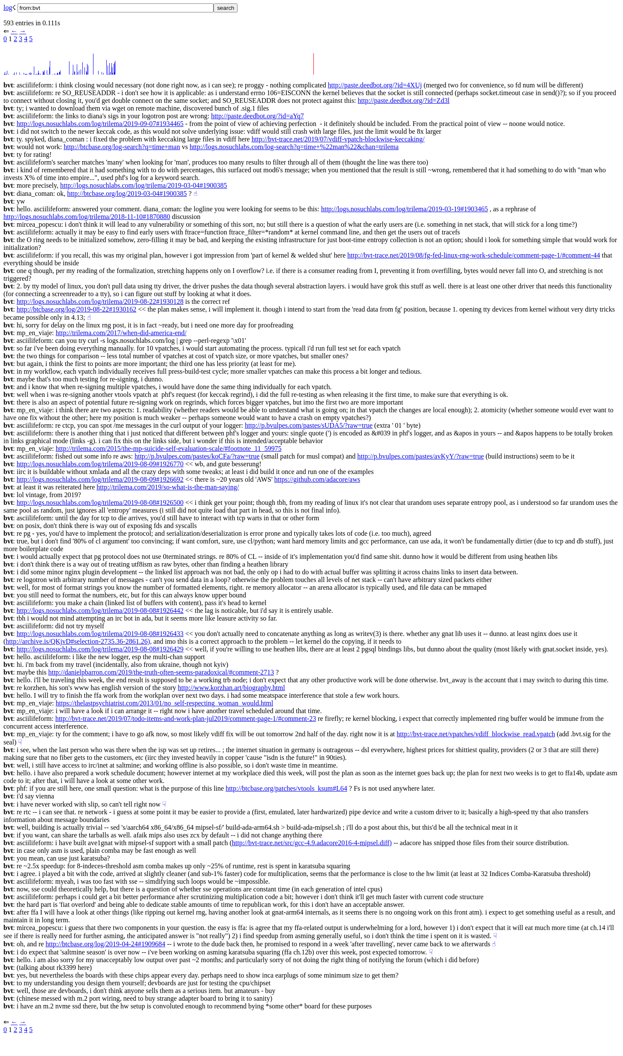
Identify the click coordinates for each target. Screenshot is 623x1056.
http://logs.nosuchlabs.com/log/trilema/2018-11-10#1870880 (86, 216)
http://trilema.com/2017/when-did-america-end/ (121, 332)
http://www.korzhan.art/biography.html (231, 687)
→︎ (22, 31)
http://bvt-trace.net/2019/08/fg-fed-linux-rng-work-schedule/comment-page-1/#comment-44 (473, 255)
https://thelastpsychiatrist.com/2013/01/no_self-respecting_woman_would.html (164, 703)
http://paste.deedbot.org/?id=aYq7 (257, 116)
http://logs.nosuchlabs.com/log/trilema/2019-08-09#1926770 (100, 464)
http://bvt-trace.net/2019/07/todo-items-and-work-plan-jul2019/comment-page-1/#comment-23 (185, 718)
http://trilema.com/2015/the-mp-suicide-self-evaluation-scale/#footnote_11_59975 (169, 448)
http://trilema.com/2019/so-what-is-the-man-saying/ (167, 487)
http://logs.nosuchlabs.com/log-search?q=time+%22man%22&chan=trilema (294, 146)
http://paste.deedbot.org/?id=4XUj (375, 85)
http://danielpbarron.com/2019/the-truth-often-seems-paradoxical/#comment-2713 (161, 672)
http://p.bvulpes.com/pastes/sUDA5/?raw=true (309, 425)
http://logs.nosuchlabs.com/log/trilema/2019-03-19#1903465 (404, 209)
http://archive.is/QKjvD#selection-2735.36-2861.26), (78, 641)
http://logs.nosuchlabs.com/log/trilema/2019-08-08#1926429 (100, 649)
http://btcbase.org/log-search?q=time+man (121, 146)
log (7, 7)
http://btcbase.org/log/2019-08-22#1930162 (76, 309)
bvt (8, 85)
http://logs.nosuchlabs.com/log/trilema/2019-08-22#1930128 (100, 301)
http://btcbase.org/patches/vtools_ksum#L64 (286, 788)
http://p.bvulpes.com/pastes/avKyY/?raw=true (420, 456)
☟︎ (20, 742)
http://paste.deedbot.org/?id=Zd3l (403, 100)
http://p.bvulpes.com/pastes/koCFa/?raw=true (197, 456)
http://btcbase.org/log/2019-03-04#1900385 (127, 193)
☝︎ (195, 193)
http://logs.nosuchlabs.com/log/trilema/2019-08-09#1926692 (100, 479)
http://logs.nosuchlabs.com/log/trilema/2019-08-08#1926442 (100, 610)
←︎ (14, 31)
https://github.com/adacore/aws (317, 479)
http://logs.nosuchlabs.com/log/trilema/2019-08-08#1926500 (100, 502)
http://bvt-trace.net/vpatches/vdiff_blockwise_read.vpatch (476, 734)
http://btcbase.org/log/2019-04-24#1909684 (105, 944)
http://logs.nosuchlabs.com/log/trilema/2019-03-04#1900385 (143, 185)
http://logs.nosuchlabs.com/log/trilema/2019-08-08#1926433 (100, 633)
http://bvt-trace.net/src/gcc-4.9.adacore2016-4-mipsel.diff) (312, 842)
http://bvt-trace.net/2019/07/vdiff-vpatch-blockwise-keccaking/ (338, 139)
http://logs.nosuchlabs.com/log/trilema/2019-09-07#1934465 (100, 123)
